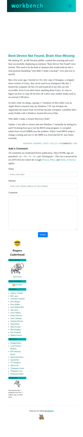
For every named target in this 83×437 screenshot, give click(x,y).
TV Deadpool (15, 363)
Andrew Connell (16, 293)
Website (12, 181)
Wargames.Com (16, 371)
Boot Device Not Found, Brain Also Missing (41, 55)
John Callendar (16, 318)
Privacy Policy (49, 160)
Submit (43, 234)
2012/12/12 (54, 144)
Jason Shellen (15, 313)
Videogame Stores (17, 368)
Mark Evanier (15, 327)
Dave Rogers (15, 302)
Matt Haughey (15, 330)
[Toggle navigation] (70, 6)
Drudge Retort (15, 343)
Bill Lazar (14, 296)
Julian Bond (14, 324)
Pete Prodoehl (15, 332)
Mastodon (17, 277)
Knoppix (38, 144)
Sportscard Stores (17, 357)
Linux (46, 144)
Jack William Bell (17, 307)
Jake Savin (14, 310)
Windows (27, 144)
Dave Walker (15, 304)
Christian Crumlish (17, 299)
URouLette (14, 365)
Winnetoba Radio (16, 374)
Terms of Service (68, 160)
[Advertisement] (45, 32)
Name (11, 169)
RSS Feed (18, 285)
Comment (12, 192)
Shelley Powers (16, 335)
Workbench (49, 411)
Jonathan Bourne (16, 321)
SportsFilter (14, 360)
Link (75, 144)
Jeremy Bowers (16, 316)
